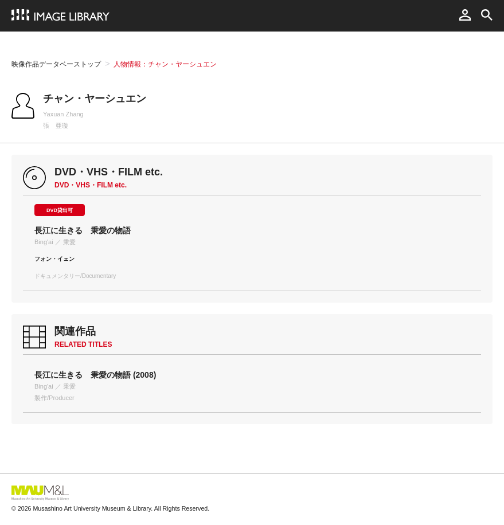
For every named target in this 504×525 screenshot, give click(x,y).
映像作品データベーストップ (56, 64)
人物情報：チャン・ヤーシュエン (165, 64)
